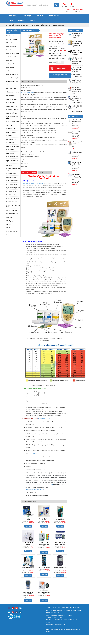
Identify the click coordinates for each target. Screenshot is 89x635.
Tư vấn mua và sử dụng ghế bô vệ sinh (76, 82)
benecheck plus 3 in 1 (44, 418)
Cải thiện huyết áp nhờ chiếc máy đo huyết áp (77, 52)
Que (27, 457)
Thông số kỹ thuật (29, 172)
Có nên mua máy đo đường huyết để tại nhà (77, 69)
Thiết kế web (72, 629)
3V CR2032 (34, 453)
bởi (77, 629)
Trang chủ (13, 16)
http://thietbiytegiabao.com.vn (35, 489)
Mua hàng (28, 526)
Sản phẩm (40, 16)
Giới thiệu (27, 16)
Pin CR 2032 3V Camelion (44, 567)
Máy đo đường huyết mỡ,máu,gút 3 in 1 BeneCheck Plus (47, 25)
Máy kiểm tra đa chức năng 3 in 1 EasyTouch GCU (44, 544)
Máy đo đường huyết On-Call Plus (76, 164)
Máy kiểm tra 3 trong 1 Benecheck (33, 183)
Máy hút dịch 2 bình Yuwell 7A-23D (76, 121)
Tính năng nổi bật (44, 172)
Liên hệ (32, 20)
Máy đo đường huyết (22, 25)
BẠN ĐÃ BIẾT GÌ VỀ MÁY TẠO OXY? (77, 35)
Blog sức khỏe (55, 16)
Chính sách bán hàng (17, 20)
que (52, 484)
